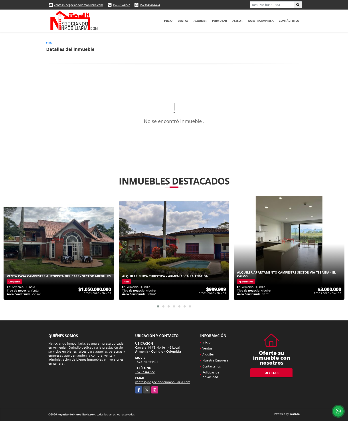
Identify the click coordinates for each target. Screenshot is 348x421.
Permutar (219, 21)
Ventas (183, 21)
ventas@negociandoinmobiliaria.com (78, 5)
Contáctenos (289, 21)
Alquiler (200, 21)
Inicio (168, 21)
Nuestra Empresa (261, 21)
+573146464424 (150, 5)
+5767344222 (121, 5)
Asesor (237, 21)
